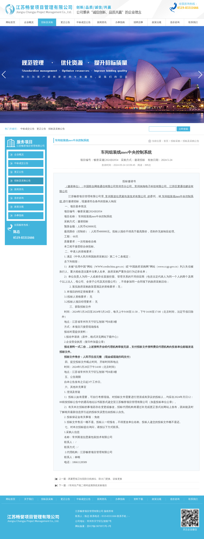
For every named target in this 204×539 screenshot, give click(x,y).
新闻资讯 (102, 22)
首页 (166, 141)
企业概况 (28, 22)
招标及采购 (47, 22)
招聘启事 (138, 22)
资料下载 (138, 499)
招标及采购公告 (56, 129)
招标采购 (175, 141)
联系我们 (193, 22)
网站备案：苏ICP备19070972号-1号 (93, 526)
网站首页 (10, 22)
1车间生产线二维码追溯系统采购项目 (87, 485)
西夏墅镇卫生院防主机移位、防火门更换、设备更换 (95, 479)
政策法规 (156, 22)
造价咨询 (175, 22)
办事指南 (120, 22)
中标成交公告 (84, 22)
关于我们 (28, 499)
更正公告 (65, 22)
